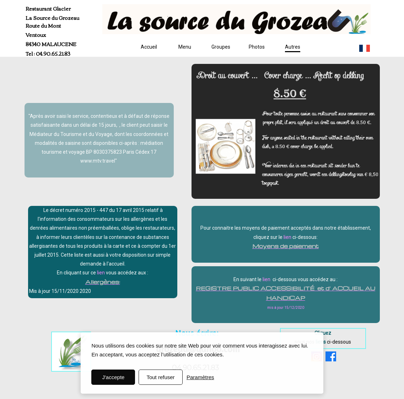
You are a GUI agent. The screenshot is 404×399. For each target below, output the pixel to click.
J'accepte (113, 377)
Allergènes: (102, 281)
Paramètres (200, 377)
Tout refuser (160, 377)
